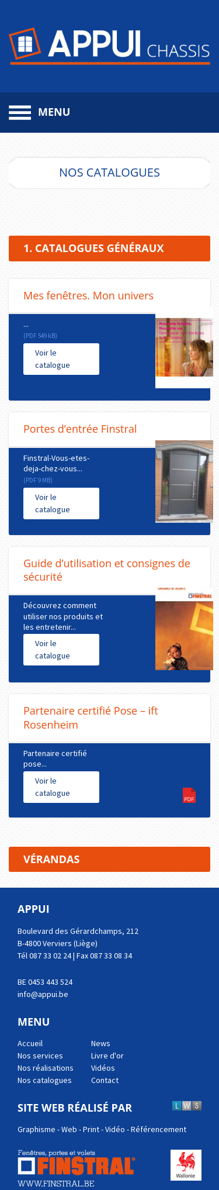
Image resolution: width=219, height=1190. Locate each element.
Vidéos (103, 1068)
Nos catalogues (45, 1080)
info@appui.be (43, 994)
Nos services (40, 1055)
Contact (105, 1080)
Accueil (30, 1043)
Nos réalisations (46, 1068)
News (100, 1043)
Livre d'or (107, 1055)
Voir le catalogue (52, 358)
